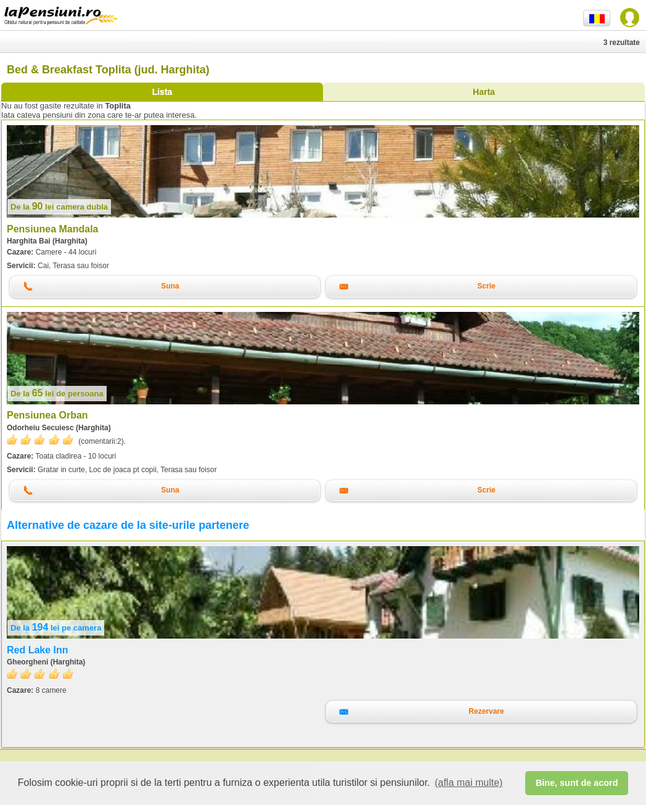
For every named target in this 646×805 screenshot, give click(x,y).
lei (59, 206)
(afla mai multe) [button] (468, 782)
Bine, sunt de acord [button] (577, 783)
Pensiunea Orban (47, 415)
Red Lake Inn (37, 650)
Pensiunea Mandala (53, 229)
